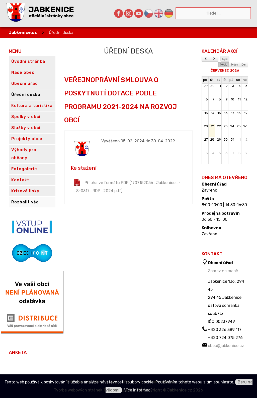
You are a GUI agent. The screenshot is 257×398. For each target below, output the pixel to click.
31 (232, 139)
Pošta (208, 199)
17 (232, 113)
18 (239, 113)
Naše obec (22, 72)
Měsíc (223, 64)
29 (206, 86)
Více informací (137, 390)
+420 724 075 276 (225, 337)
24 (232, 126)
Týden (234, 64)
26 (245, 126)
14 (212, 113)
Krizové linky (25, 191)
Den (243, 64)
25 (239, 126)
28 (212, 139)
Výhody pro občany (23, 153)
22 (219, 126)
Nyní (225, 59)
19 (245, 113)
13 (206, 113)
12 (245, 99)
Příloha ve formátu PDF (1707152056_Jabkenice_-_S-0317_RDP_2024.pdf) (127, 186)
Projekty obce (26, 138)
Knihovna (211, 228)
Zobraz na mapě (223, 270)
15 (219, 113)
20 (206, 126)
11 (239, 99)
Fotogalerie (24, 168)
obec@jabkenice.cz (226, 345)
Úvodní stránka (28, 61)
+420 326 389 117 (224, 329)
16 (226, 113)
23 (226, 126)
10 (232, 99)
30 (212, 86)
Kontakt (20, 180)
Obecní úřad (214, 184)
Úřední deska (61, 32)
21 (212, 126)
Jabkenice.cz (23, 32)
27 (206, 139)
